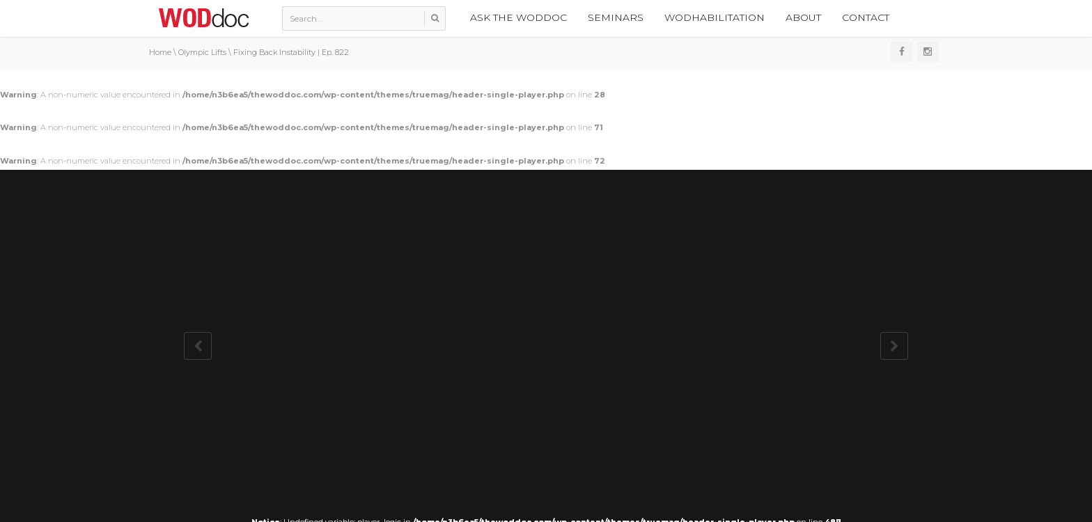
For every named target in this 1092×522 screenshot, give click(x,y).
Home (160, 52)
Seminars (616, 17)
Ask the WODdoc (518, 17)
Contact (865, 17)
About (803, 17)
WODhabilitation (714, 17)
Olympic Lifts (202, 52)
